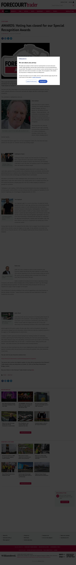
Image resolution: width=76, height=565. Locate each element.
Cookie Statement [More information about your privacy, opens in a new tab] (36, 77)
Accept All (43, 81)
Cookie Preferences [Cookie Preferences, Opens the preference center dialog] (32, 81)
